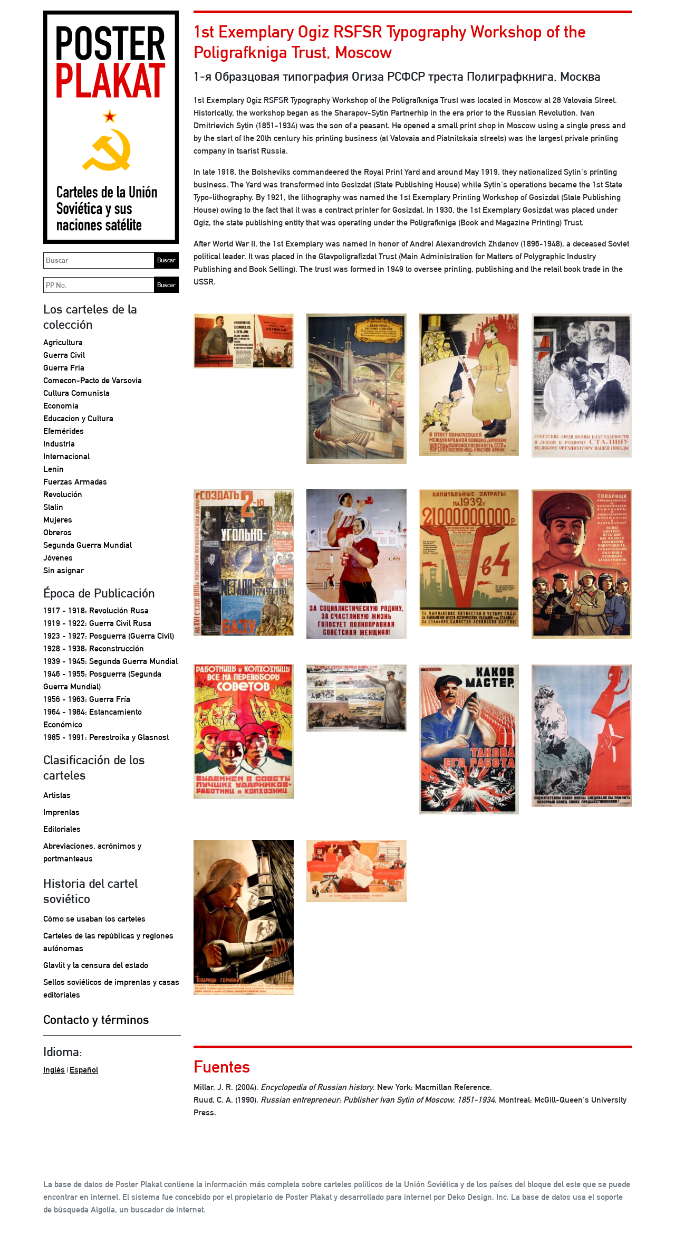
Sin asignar (63, 570)
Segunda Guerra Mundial (87, 545)
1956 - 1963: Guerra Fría (86, 699)
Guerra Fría (63, 368)
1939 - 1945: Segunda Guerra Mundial (110, 661)
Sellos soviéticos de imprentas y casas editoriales (111, 988)
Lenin (53, 469)
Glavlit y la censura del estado (95, 965)
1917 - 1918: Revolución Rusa (96, 610)
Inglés (54, 1070)
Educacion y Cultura (78, 418)
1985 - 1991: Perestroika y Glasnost (106, 737)
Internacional (66, 456)
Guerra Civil (64, 355)
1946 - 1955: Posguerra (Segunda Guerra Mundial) (102, 680)
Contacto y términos (96, 1019)
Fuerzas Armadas (75, 482)
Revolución (62, 494)
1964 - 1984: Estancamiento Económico (92, 718)
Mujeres (57, 520)
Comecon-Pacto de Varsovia (92, 380)
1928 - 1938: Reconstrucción (93, 648)
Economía (61, 406)
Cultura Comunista (76, 393)
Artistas (57, 795)
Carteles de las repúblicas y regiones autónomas (108, 942)
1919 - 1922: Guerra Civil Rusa (97, 623)
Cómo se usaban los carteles (94, 919)
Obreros (57, 532)
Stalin (53, 507)
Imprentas (61, 812)
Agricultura (63, 342)
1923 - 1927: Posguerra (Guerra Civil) (108, 636)
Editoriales (62, 829)
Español (84, 1070)
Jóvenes (58, 558)
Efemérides (63, 431)
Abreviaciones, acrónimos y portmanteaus (92, 852)
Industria (59, 444)
